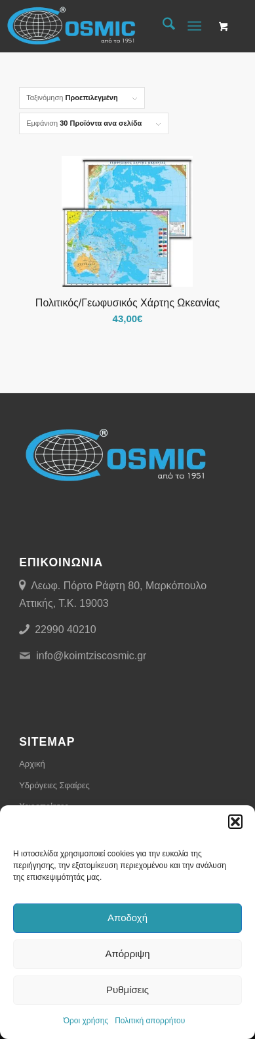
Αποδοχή (127, 917)
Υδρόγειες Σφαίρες (54, 785)
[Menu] (194, 26)
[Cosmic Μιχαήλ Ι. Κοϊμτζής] (103, 26)
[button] (235, 821)
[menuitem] (162, 26)
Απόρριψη (127, 953)
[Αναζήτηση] (162, 26)
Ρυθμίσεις (127, 989)
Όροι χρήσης (86, 1020)
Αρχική (32, 764)
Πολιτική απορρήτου (150, 1020)
